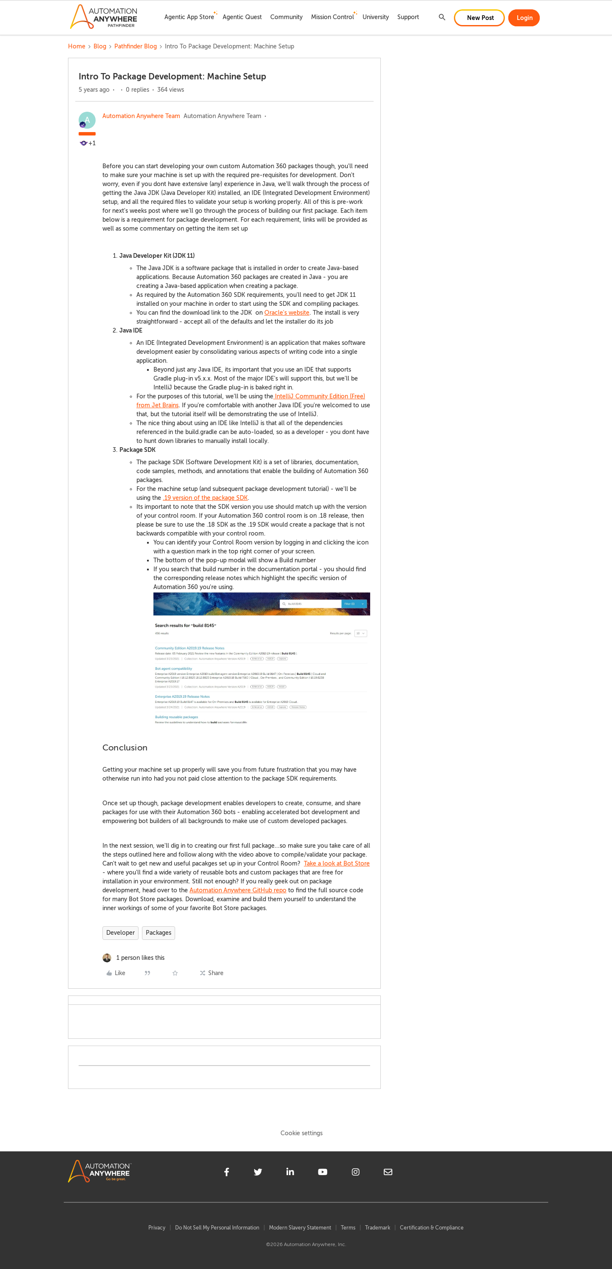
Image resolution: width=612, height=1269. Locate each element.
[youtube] (323, 1173)
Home (76, 46)
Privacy (156, 1228)
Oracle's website (286, 313)
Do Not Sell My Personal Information (217, 1228)
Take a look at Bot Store (337, 863)
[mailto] (388, 1173)
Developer (120, 933)
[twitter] (258, 1173)
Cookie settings (301, 1133)
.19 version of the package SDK (205, 498)
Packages (158, 933)
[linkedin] (290, 1173)
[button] (479, 17)
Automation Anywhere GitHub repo (238, 890)
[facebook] (227, 1173)
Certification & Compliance (432, 1228)
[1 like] (133, 957)
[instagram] (356, 1173)
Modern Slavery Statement (300, 1228)
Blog (100, 46)
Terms (348, 1228)
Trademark (377, 1228)
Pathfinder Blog (135, 46)
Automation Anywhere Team (141, 116)
